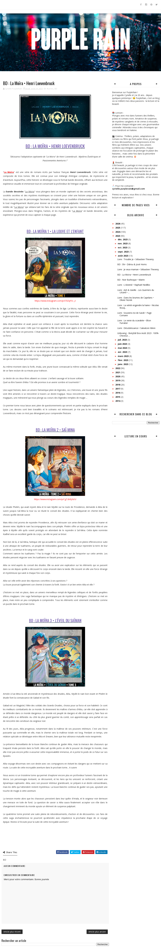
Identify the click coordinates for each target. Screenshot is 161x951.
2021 (118, 372)
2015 (118, 396)
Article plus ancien (97, 931)
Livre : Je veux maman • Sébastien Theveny (138, 269)
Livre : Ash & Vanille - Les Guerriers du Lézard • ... (135, 291)
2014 (118, 400)
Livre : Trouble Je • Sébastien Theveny (135, 259)
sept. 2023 (123, 251)
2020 (118, 376)
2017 (118, 388)
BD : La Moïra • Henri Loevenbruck (134, 274)
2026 (118, 223)
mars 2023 (123, 356)
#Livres (50, 88)
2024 (118, 231)
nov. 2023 (123, 243)
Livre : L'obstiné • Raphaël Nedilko (133, 284)
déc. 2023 (123, 239)
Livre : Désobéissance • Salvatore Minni (136, 328)
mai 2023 (123, 347)
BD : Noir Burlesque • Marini (131, 279)
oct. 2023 (123, 247)
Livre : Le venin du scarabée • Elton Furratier (134, 321)
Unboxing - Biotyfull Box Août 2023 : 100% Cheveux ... (137, 334)
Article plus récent (12, 931)
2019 (118, 380)
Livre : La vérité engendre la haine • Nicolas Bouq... (138, 306)
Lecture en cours (136, 436)
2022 (118, 368)
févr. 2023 (123, 360)
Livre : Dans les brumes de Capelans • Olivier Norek (135, 299)
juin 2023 (123, 343)
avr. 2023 (123, 352)
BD (56, 88)
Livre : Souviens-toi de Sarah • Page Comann (134, 314)
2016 (118, 392)
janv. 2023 (123, 364)
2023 (118, 235)
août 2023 (123, 255)
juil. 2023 (123, 339)
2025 (118, 227)
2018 (118, 384)
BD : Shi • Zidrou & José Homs (132, 264)
